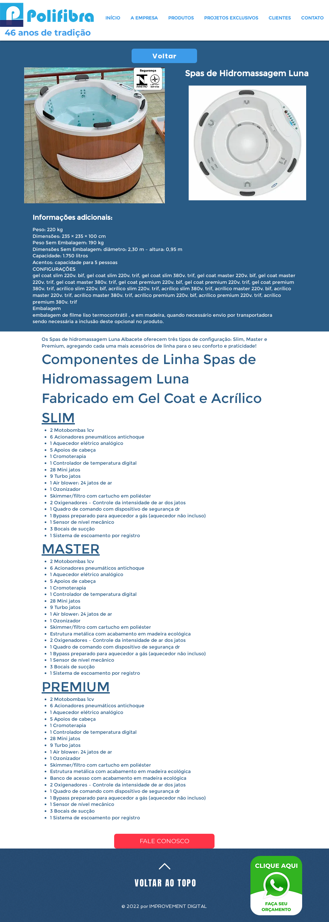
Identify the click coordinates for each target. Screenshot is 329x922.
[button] (181, 18)
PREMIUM (76, 686)
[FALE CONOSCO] (164, 841)
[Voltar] (164, 56)
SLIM (58, 417)
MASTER (71, 549)
